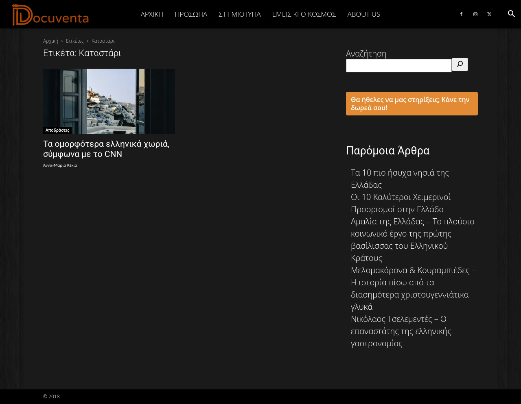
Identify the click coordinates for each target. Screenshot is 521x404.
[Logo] (50, 14)
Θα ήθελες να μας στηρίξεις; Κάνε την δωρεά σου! (410, 103)
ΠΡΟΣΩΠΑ (191, 14)
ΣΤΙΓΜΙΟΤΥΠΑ (239, 14)
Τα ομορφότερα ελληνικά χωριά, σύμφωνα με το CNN (106, 149)
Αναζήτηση (366, 53)
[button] (511, 14)
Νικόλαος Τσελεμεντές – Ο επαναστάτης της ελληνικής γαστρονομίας (401, 331)
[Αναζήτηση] (460, 64)
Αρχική (152, 14)
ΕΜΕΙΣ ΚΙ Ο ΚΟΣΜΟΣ (304, 14)
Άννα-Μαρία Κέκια (60, 165)
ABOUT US (363, 14)
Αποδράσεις (57, 130)
